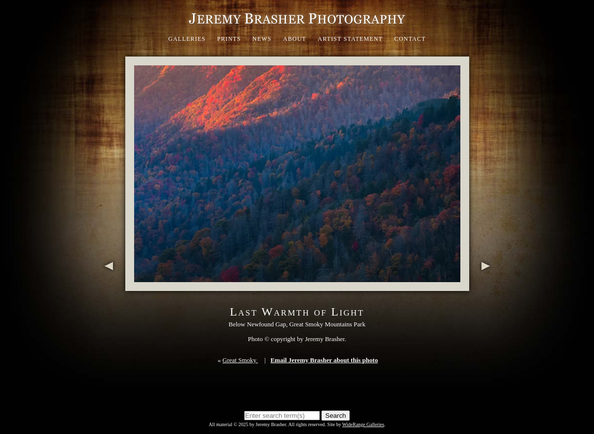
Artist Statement (350, 38)
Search (335, 415)
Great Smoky (240, 360)
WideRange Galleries (363, 424)
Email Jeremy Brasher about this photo (324, 360)
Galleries (186, 38)
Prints (229, 38)
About (294, 38)
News (262, 38)
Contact (409, 38)
